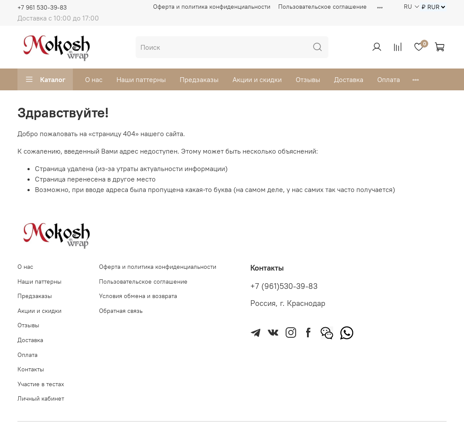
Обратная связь (121, 311)
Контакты (30, 369)
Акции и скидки (257, 79)
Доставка (348, 79)
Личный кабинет (40, 398)
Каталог (45, 79)
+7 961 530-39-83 (42, 7)
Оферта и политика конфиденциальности (211, 6)
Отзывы (308, 79)
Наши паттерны (141, 79)
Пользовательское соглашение (322, 6)
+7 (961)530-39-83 (283, 286)
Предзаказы (199, 79)
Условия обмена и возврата (138, 296)
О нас (93, 79)
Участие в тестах (40, 384)
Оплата (388, 79)
